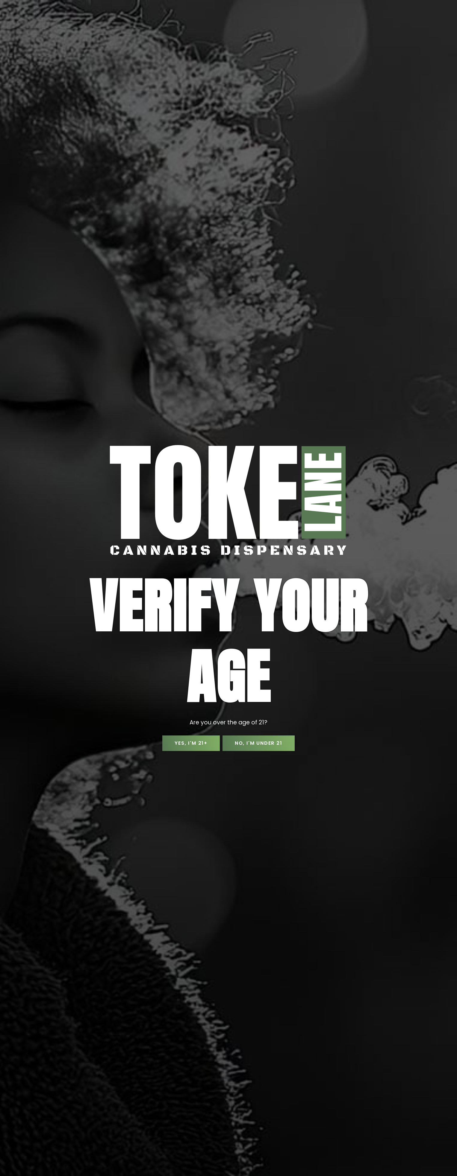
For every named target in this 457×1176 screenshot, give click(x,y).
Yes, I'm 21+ (190, 743)
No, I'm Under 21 (259, 743)
